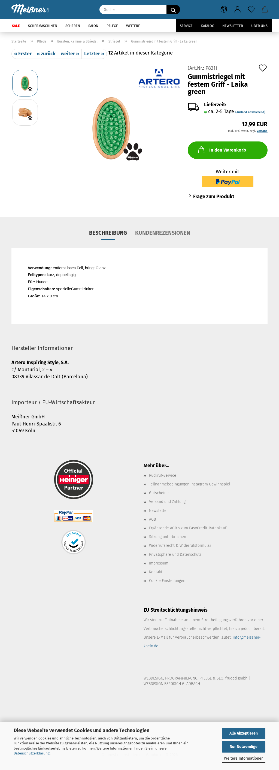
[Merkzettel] (251, 9)
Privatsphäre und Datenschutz (175, 554)
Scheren (72, 26)
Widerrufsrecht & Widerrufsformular (180, 545)
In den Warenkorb (221, 149)
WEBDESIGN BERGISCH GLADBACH (172, 683)
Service (186, 26)
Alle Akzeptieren (243, 733)
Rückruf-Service (162, 475)
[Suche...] (173, 9)
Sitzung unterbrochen (167, 537)
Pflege (112, 26)
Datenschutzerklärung (32, 753)
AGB (152, 519)
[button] (224, 9)
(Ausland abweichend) (250, 112)
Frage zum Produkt (213, 197)
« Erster (23, 54)
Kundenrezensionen (162, 233)
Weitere (133, 26)
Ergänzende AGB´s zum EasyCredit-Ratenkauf (187, 528)
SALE (16, 26)
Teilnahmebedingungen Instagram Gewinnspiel (189, 484)
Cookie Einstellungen (167, 580)
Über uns (259, 26)
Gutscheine (159, 493)
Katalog (207, 26)
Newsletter (232, 26)
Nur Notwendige (243, 746)
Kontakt (155, 572)
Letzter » (94, 54)
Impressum (158, 563)
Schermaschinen (42, 26)
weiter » (70, 54)
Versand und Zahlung (167, 501)
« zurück (46, 54)
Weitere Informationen (243, 758)
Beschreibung (108, 233)
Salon (93, 26)
